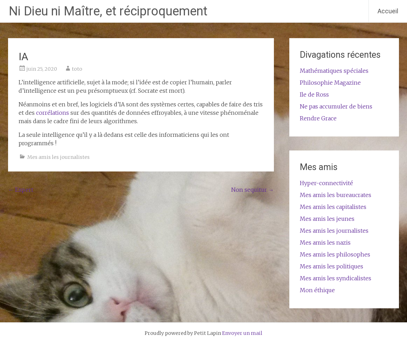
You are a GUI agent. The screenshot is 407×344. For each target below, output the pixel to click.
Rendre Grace (318, 118)
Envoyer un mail (242, 333)
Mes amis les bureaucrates (335, 194)
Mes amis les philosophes (335, 254)
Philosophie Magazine (330, 82)
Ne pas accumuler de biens (336, 106)
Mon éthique (317, 290)
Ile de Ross (314, 94)
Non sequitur (252, 189)
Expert (20, 189)
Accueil (388, 11)
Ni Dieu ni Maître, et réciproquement (108, 11)
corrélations (52, 112)
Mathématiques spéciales (334, 70)
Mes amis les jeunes (327, 218)
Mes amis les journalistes (58, 157)
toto (77, 69)
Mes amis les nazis (325, 242)
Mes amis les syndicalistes (335, 278)
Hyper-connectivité (326, 183)
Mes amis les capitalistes (333, 206)
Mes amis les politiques (331, 266)
